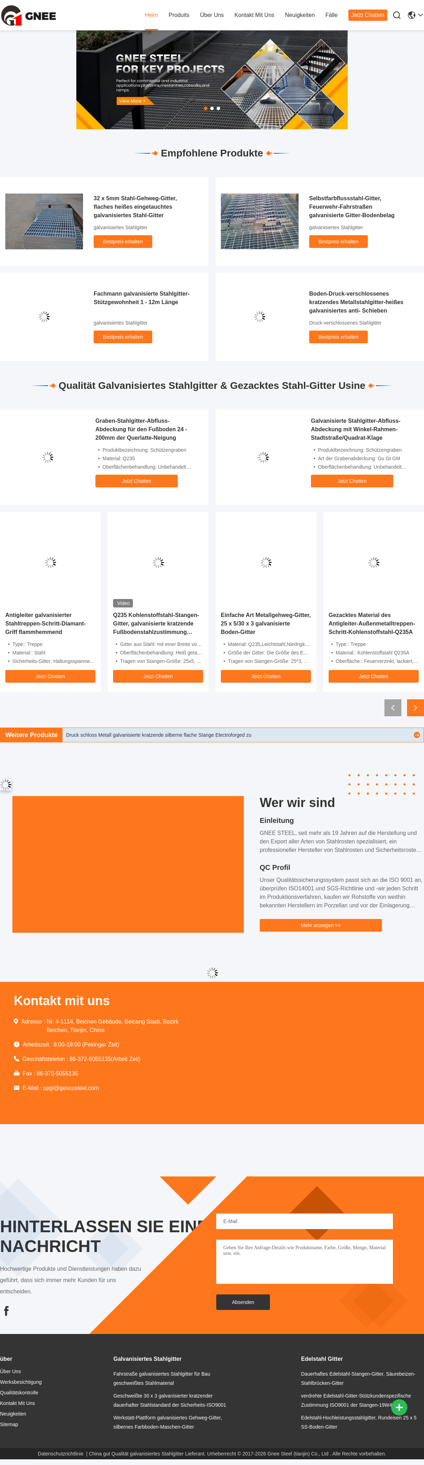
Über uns (212, 15)
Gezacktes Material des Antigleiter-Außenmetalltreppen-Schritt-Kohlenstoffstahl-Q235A (372, 623)
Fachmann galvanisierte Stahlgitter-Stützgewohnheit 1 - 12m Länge (141, 298)
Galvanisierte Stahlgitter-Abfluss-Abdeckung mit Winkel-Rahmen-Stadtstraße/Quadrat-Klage (355, 429)
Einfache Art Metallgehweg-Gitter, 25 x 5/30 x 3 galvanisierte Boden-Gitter (266, 623)
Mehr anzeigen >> (321, 925)
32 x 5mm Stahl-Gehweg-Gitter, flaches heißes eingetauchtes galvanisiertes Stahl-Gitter (135, 206)
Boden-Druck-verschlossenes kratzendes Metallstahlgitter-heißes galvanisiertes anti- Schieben (356, 302)
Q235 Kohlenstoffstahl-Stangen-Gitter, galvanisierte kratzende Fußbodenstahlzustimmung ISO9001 (156, 624)
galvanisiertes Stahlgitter (121, 227)
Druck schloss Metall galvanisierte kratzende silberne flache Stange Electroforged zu (159, 735)
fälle (331, 15)
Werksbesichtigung (21, 1382)
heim (151, 15)
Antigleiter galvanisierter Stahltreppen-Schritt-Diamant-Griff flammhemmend (45, 623)
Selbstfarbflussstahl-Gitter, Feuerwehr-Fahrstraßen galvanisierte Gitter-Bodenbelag (352, 206)
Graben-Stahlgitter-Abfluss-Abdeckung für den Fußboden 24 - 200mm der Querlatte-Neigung (141, 429)
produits (179, 15)
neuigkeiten (300, 15)
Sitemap (9, 1424)
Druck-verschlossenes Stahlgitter (345, 323)
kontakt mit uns (255, 15)
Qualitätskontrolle (19, 1392)
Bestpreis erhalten (123, 241)
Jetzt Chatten (367, 15)
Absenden (243, 1302)
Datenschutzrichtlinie (60, 1454)
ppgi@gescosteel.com (71, 1088)
